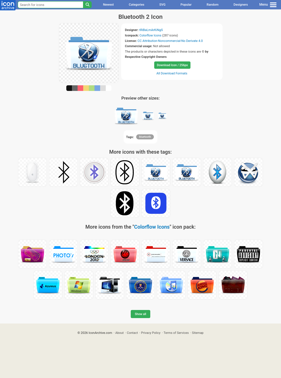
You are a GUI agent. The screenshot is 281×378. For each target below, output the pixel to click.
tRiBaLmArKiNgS (151, 30)
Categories (136, 4)
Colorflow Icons (151, 35)
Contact (132, 333)
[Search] (87, 4)
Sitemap (198, 333)
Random (212, 4)
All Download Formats (171, 73)
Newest (108, 4)
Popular (186, 4)
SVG (162, 4)
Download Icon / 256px (172, 65)
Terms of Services (176, 333)
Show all (140, 314)
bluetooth (145, 136)
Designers (240, 4)
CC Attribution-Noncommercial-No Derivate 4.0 (170, 41)
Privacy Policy (150, 333)
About (119, 333)
